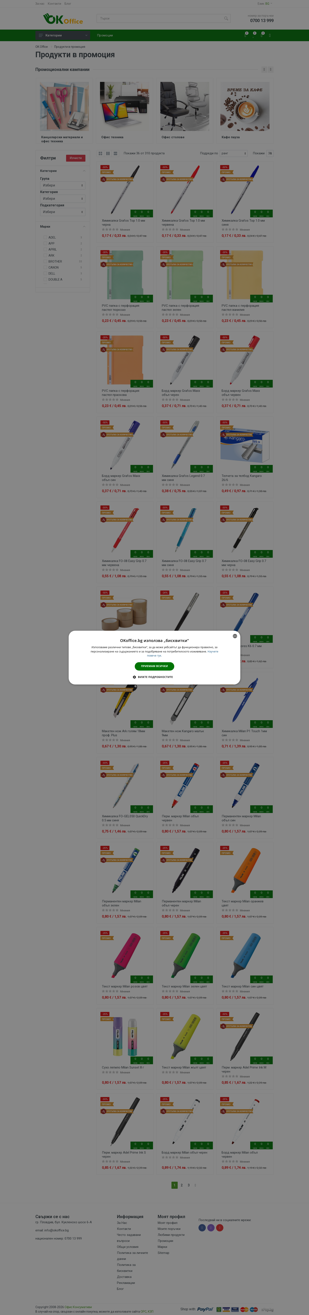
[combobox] (235, 636)
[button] (154, 677)
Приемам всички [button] (154, 666)
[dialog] (154, 657)
